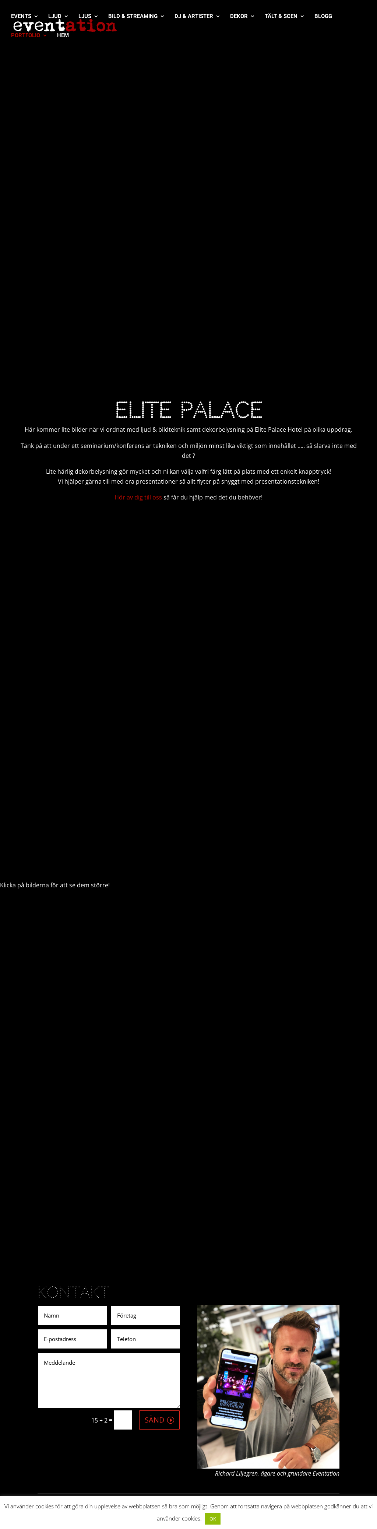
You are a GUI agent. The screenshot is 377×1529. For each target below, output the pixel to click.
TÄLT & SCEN (281, 17)
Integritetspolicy (224, 1437)
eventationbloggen (302, 1471)
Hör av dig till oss (138, 333)
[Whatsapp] (203, 1370)
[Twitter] (160, 1370)
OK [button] (212, 1518)
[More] (231, 1370)
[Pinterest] (217, 1370)
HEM (63, 36)
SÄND (155, 1255)
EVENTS (21, 17)
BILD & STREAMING (133, 17)
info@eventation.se (143, 1461)
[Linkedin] (188, 1370)
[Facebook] (145, 1370)
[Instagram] (174, 1370)
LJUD (54, 17)
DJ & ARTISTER (194, 17)
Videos (211, 1424)
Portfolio (214, 1411)
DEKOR (239, 17)
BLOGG (323, 17)
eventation (320, 1431)
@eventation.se (297, 1421)
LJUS (84, 17)
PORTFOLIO (25, 36)
